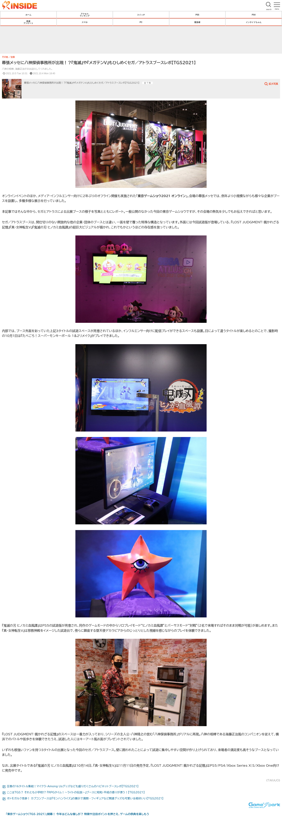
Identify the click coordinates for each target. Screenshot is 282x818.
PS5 (197, 15)
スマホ (85, 22)
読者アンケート (28, 22)
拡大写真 (273, 83)
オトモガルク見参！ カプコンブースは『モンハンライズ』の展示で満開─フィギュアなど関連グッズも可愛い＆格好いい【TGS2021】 (85, 798)
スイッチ (141, 15)
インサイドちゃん (253, 22)
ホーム (28, 15)
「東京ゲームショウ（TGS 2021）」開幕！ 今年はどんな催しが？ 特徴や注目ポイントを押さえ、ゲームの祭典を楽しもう (77, 814)
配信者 (197, 22)
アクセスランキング (84, 15)
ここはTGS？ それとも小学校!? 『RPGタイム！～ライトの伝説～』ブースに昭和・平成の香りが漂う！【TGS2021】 (76, 792)
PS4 (254, 15)
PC (141, 22)
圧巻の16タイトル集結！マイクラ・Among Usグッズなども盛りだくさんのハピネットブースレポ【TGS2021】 (72, 786)
